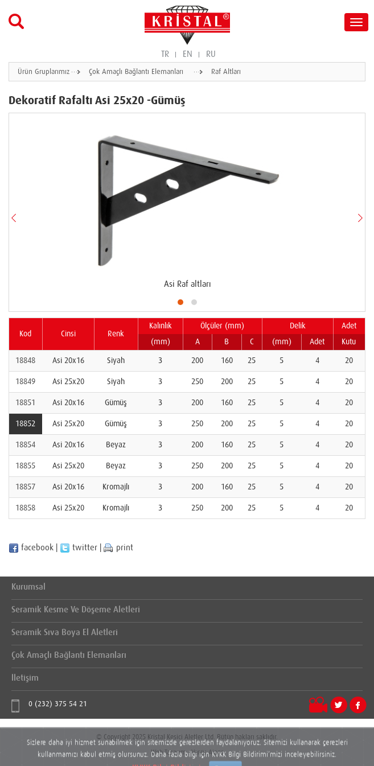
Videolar (318, 705)
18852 (25, 424)
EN (187, 54)
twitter (78, 547)
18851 (25, 403)
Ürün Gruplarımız (43, 72)
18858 (25, 508)
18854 (25, 445)
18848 (25, 361)
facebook (31, 547)
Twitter (338, 705)
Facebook (358, 705)
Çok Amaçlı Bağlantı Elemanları (136, 72)
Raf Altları (226, 72)
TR (165, 54)
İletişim (25, 678)
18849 (25, 382)
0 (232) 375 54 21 (57, 704)
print (118, 547)
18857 (25, 487)
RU (211, 54)
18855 (25, 466)
